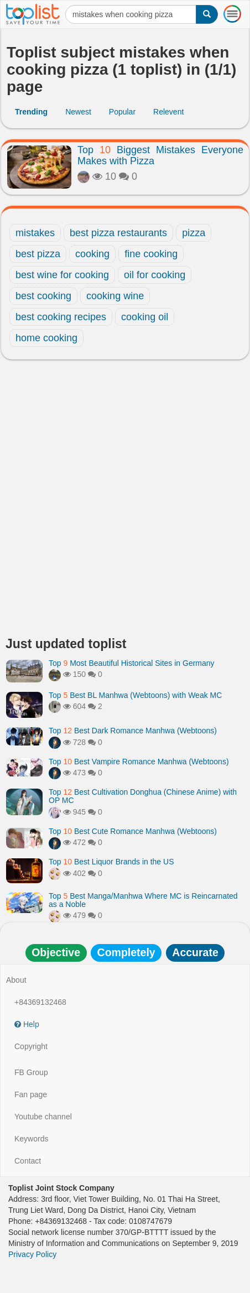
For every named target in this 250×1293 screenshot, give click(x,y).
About (16, 980)
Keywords (31, 1138)
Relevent (168, 111)
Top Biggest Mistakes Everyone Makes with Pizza (160, 155)
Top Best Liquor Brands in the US (111, 861)
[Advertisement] (125, 501)
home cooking (46, 337)
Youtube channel (43, 1116)
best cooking (43, 295)
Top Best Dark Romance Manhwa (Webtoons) (133, 730)
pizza (193, 232)
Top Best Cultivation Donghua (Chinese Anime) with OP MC (143, 796)
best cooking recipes (60, 316)
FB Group (31, 1072)
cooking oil (144, 316)
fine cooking (151, 253)
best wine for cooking (62, 274)
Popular (122, 111)
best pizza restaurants (118, 232)
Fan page (30, 1094)
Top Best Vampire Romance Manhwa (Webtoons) (139, 761)
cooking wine (115, 295)
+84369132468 (40, 1002)
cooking (92, 253)
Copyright (31, 1046)
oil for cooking (154, 274)
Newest (78, 111)
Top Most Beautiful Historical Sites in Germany (132, 663)
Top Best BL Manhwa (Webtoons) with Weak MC (135, 695)
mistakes (35, 232)
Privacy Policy (32, 1254)
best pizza (37, 253)
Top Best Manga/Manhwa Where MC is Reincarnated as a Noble (143, 900)
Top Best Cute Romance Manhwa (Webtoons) (133, 831)
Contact (27, 1160)
